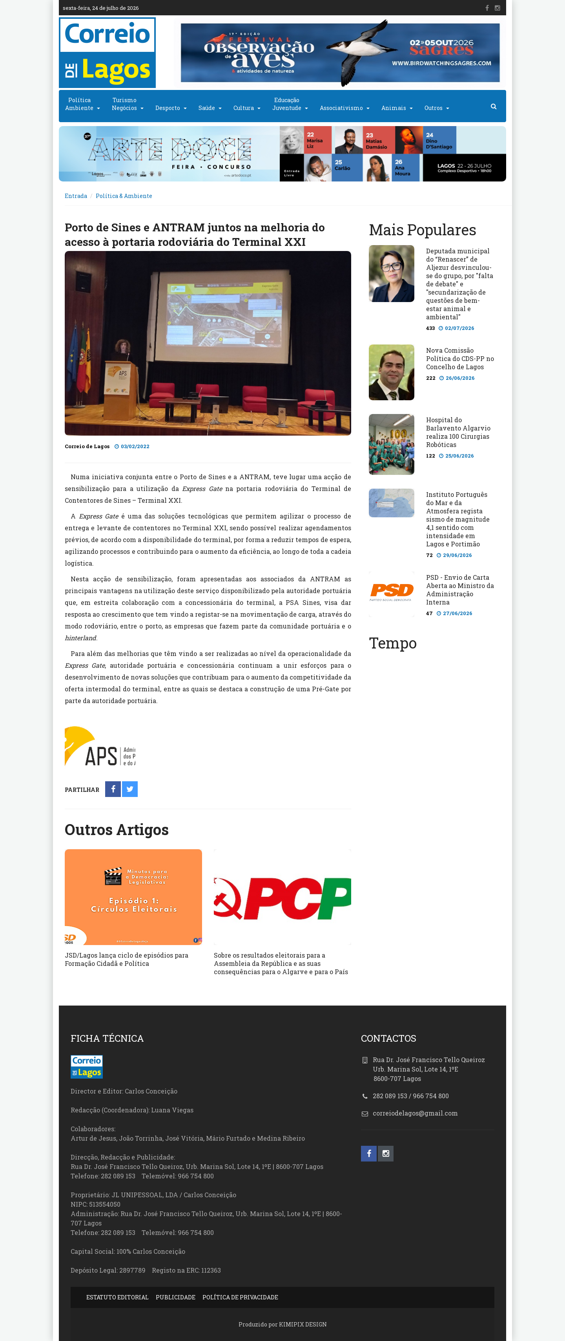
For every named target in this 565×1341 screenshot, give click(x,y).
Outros (434, 108)
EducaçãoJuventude (286, 104)
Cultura (243, 108)
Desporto (167, 108)
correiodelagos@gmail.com (415, 1113)
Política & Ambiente (124, 196)
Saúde (207, 108)
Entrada (76, 196)
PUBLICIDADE (175, 1297)
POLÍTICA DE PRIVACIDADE (240, 1297)
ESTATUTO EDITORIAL (117, 1297)
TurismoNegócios (124, 104)
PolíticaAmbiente (79, 104)
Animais (393, 108)
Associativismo (341, 108)
